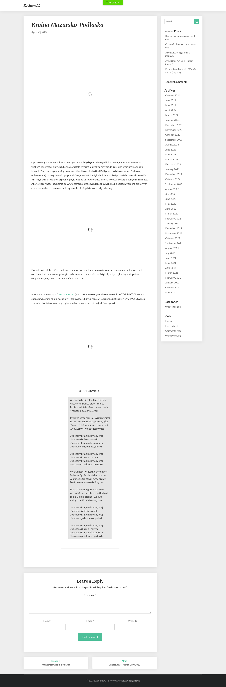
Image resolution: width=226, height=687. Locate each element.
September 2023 (174, 139)
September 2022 (174, 184)
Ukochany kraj (65, 294)
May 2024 (170, 105)
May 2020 (170, 292)
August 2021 (172, 248)
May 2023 (170, 154)
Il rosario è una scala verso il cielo (180, 37)
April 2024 (170, 110)
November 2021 (173, 233)
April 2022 (170, 208)
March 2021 (171, 272)
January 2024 (172, 120)
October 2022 (172, 179)
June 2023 (170, 149)
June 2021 (170, 257)
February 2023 (173, 164)
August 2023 (172, 144)
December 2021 (173, 228)
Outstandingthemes (130, 680)
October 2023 (172, 134)
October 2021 (172, 238)
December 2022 (173, 174)
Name (47, 620)
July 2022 (170, 193)
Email (90, 620)
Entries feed (171, 326)
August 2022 (172, 189)
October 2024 (172, 95)
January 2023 (172, 169)
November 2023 (173, 129)
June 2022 (170, 198)
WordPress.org (173, 335)
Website (132, 620)
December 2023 (173, 125)
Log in (168, 321)
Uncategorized (173, 306)
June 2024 (170, 100)
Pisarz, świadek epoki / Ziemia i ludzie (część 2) (181, 71)
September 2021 (174, 243)
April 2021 (170, 267)
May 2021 (170, 262)
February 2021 (173, 277)
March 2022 (171, 213)
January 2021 (172, 282)
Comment (90, 595)
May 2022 (170, 203)
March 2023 (171, 159)
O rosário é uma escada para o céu (180, 46)
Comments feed (173, 330)
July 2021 (170, 253)
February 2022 (173, 218)
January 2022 (172, 223)
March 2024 (171, 115)
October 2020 (172, 287)
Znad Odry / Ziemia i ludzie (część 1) (179, 62)
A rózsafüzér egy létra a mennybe (177, 54)
